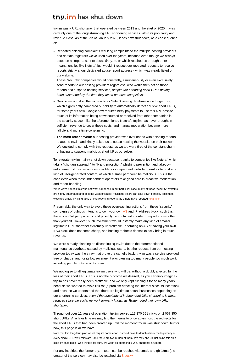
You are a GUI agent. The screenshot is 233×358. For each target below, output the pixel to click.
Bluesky (127, 355)
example (154, 198)
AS (125, 211)
